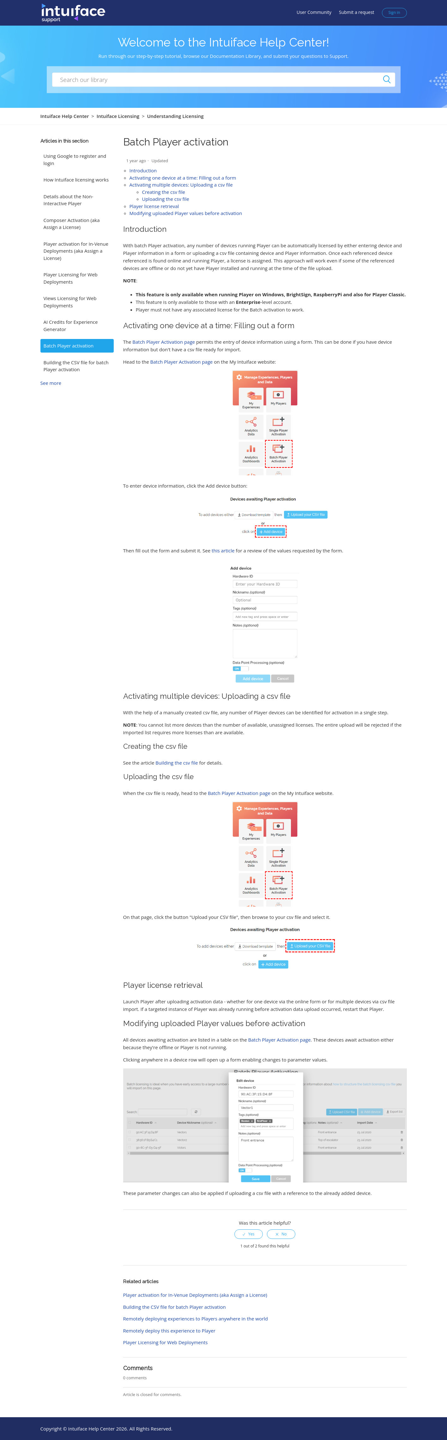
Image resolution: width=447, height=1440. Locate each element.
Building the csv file (176, 763)
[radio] (248, 1234)
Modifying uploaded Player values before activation (186, 213)
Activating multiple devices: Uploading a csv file (181, 185)
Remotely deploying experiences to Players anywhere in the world (195, 1318)
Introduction (143, 170)
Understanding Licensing (175, 116)
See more (50, 383)
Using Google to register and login (75, 159)
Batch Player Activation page (163, 342)
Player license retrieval (154, 206)
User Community (314, 12)
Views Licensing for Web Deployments (70, 302)
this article (223, 550)
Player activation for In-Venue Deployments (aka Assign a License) (76, 251)
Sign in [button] (394, 12)
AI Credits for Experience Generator (71, 325)
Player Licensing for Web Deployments (71, 278)
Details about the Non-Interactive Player (69, 200)
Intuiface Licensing (118, 116)
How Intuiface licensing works (76, 179)
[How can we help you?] (223, 79)
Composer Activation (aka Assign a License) (72, 224)
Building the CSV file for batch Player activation (76, 366)
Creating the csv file (163, 192)
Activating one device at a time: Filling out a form (183, 178)
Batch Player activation (69, 345)
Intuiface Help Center (64, 116)
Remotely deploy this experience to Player (169, 1330)
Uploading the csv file (165, 199)
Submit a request (356, 12)
